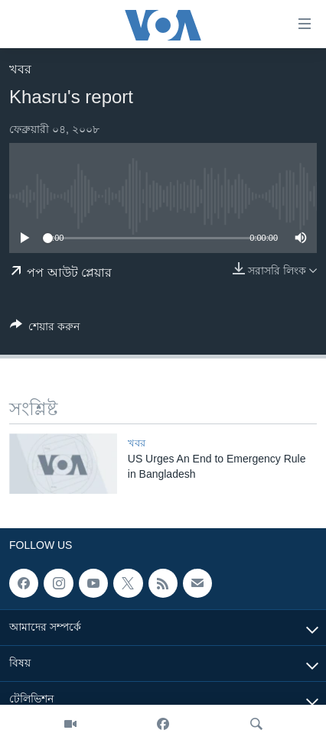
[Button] (45, 329)
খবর (20, 69)
